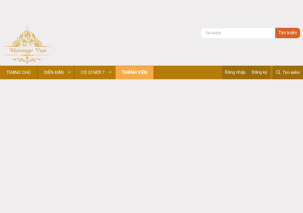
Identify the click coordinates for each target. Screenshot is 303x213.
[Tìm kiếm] (238, 33)
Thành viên (134, 72)
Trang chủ (19, 72)
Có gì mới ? (92, 72)
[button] (69, 72)
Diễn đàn (54, 72)
